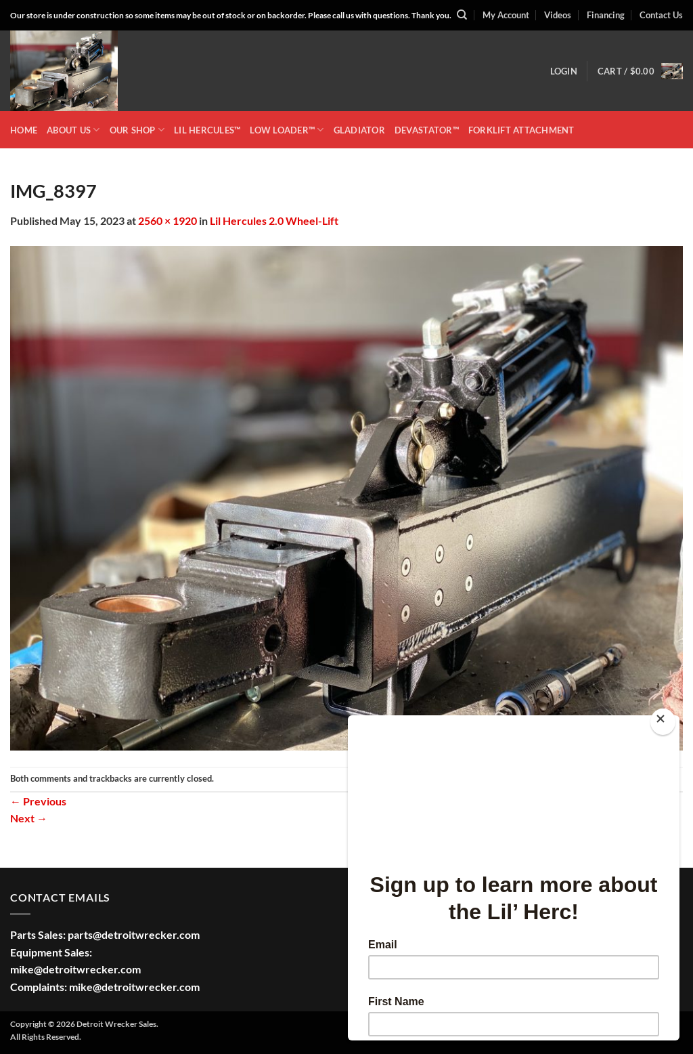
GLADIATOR (359, 130)
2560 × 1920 (167, 220)
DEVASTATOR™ (427, 130)
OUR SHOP (137, 129)
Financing (606, 14)
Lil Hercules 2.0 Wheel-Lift (274, 220)
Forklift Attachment (521, 130)
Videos (557, 14)
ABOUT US (73, 129)
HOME (23, 130)
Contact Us (661, 14)
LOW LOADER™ (286, 129)
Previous (38, 801)
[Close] (662, 722)
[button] (563, 71)
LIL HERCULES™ (207, 130)
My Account (506, 14)
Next (28, 817)
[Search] (462, 14)
